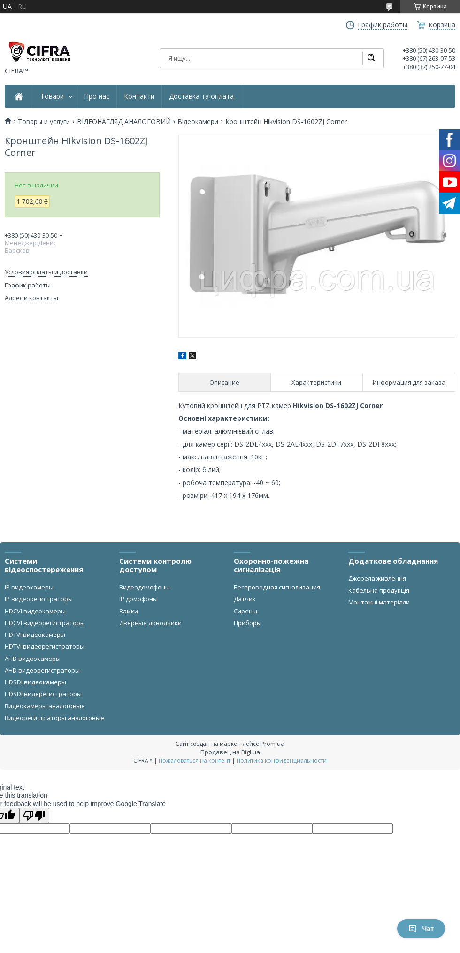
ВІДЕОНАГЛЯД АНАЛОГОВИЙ (124, 121)
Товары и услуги (44, 121)
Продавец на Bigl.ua (230, 752)
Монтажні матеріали (379, 602)
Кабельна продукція (378, 590)
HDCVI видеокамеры (35, 611)
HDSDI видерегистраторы (43, 694)
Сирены (245, 611)
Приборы (247, 623)
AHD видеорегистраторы (42, 670)
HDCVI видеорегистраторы (45, 623)
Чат (421, 928)
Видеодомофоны (144, 587)
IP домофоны (138, 599)
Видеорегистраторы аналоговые (54, 717)
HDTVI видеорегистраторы (44, 646)
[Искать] (370, 58)
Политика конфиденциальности (282, 761)
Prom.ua (272, 743)
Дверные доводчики (150, 623)
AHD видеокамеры (33, 658)
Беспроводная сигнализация (277, 587)
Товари (52, 96)
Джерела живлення (377, 578)
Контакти (139, 96)
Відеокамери (197, 121)
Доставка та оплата (201, 96)
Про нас (96, 96)
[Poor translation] (34, 815)
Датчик (245, 599)
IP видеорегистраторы (39, 599)
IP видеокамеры (29, 587)
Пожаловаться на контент (194, 761)
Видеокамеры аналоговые (45, 706)
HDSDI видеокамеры (35, 682)
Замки (128, 611)
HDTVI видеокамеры (35, 634)
